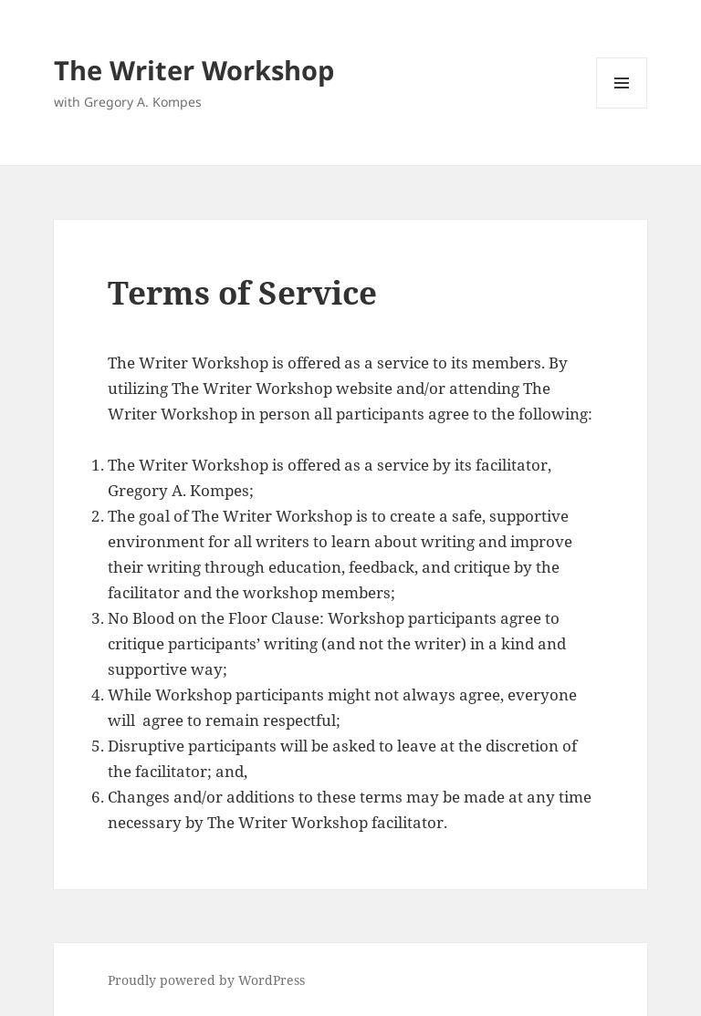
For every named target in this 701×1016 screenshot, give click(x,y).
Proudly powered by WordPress (206, 980)
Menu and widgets (622, 108)
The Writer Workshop (194, 70)
